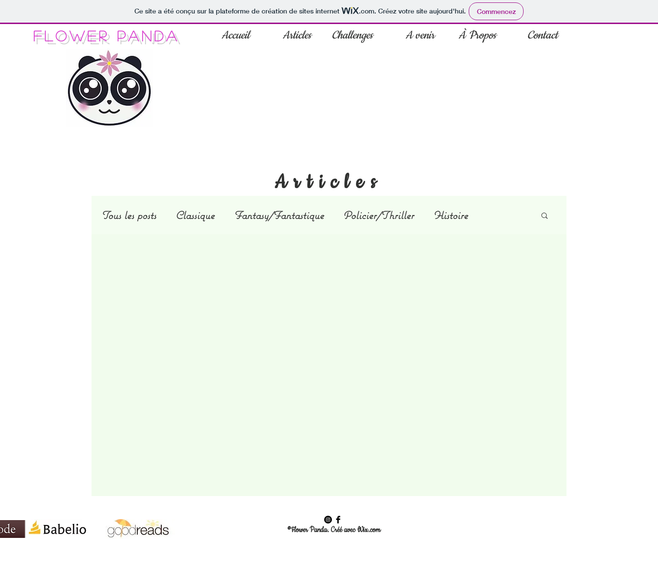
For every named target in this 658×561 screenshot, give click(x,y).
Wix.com (368, 530)
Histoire (450, 215)
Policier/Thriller (378, 215)
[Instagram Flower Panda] (328, 519)
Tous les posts (128, 215)
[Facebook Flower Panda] (338, 519)
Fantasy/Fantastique (279, 215)
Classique (194, 215)
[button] (544, 216)
